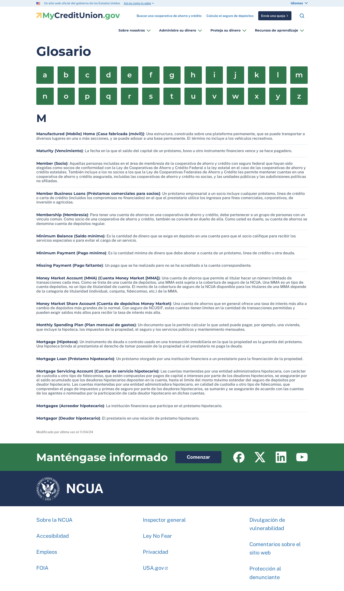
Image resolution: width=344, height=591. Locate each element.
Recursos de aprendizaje (276, 30)
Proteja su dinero (225, 30)
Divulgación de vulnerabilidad (267, 521)
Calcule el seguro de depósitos (229, 16)
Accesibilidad (52, 533)
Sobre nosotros (131, 30)
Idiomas (297, 3)
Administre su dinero (177, 30)
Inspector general (164, 517)
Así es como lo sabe (137, 3)
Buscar (302, 15)
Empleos (46, 549)
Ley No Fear (157, 533)
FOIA (42, 565)
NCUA (69, 488)
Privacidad (155, 549)
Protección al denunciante (265, 570)
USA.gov (153, 565)
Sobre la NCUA (54, 517)
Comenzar (192, 455)
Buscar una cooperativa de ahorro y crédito (169, 14)
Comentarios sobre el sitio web (275, 546)
